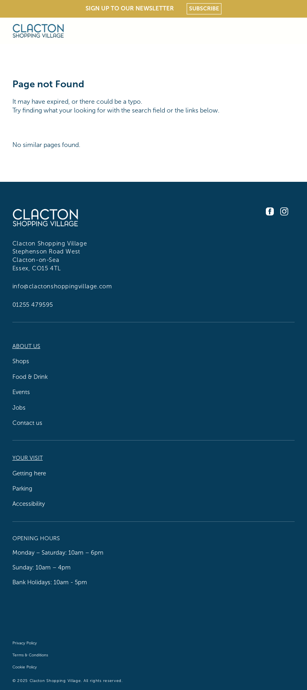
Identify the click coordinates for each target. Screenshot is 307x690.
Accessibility (28, 504)
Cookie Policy (24, 667)
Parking (22, 488)
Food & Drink (30, 377)
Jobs (19, 407)
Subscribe (204, 8)
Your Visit (27, 458)
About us (26, 346)
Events (21, 392)
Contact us (27, 423)
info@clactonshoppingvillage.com (62, 286)
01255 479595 (32, 305)
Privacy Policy (24, 643)
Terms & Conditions (30, 655)
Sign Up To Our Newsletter (130, 8)
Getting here (29, 473)
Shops (20, 361)
